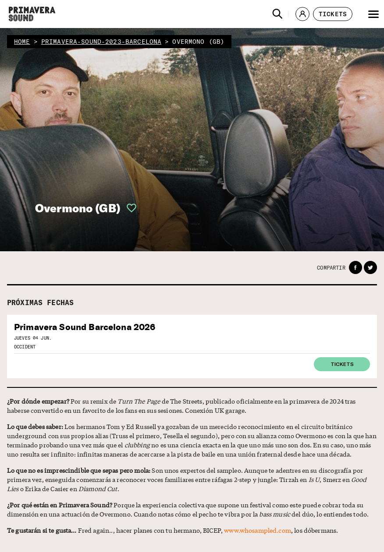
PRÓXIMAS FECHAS (40, 302)
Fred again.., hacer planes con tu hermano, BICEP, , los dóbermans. (172, 530)
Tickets (342, 364)
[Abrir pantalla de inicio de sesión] (129, 208)
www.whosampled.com (257, 530)
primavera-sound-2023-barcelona (101, 42)
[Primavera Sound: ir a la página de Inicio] (32, 14)
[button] (277, 14)
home (22, 42)
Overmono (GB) (78, 208)
